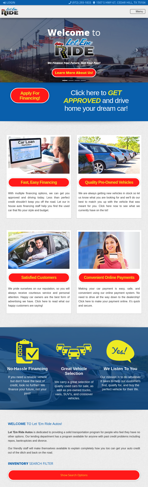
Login (9, 2)
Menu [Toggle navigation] (137, 11)
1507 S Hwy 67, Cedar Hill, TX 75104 (119, 2)
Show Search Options (74, 475)
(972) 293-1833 (80, 2)
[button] (74, 72)
